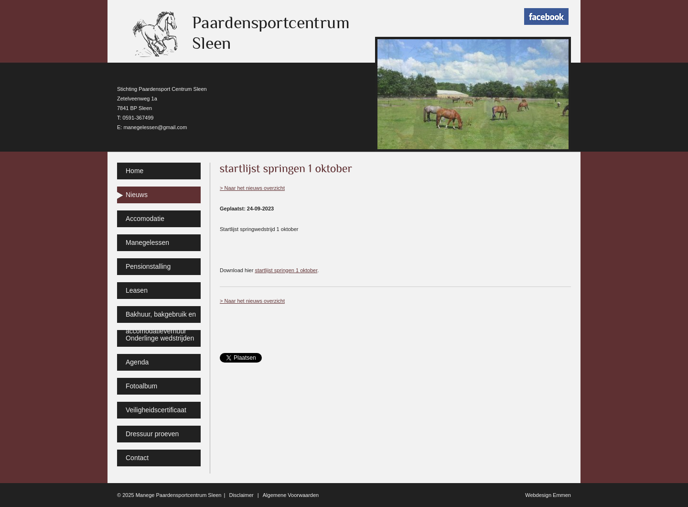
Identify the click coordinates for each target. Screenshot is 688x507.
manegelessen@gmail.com (155, 127)
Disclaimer (241, 495)
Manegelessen (147, 242)
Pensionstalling (148, 266)
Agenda (137, 362)
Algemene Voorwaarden (291, 495)
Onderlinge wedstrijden (160, 338)
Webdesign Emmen (548, 495)
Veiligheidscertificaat (156, 410)
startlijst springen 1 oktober (286, 270)
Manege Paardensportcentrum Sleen (179, 495)
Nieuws (137, 194)
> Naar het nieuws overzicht (252, 188)
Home (134, 171)
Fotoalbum (141, 386)
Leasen (137, 290)
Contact (137, 458)
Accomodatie (145, 218)
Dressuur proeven (152, 434)
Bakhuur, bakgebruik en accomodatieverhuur (161, 316)
